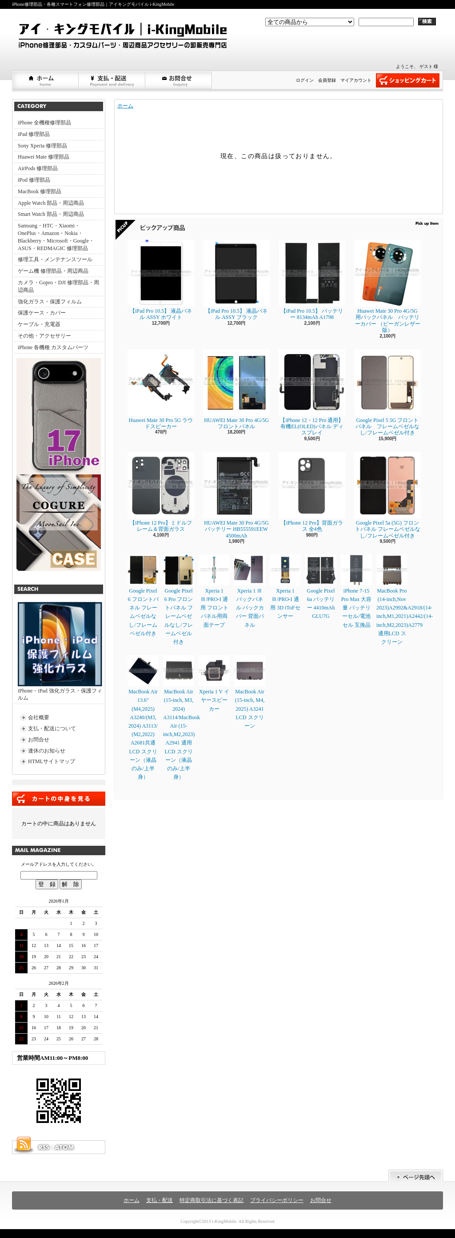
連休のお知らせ (46, 751)
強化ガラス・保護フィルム (50, 302)
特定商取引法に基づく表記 (211, 1200)
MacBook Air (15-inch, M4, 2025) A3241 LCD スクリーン (249, 692)
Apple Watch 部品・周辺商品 (51, 203)
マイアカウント (355, 80)
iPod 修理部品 (34, 180)
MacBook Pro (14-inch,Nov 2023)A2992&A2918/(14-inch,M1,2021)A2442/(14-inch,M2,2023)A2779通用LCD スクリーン (404, 599)
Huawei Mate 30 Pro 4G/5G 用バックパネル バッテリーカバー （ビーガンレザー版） (387, 286)
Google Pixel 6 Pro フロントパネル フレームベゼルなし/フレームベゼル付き (178, 599)
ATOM (65, 1147)
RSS (43, 1147)
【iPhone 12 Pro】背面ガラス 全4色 (312, 492)
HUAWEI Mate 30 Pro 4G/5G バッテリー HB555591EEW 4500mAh (236, 495)
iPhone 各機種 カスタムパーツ (53, 347)
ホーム (45, 80)
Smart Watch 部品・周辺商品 (51, 214)
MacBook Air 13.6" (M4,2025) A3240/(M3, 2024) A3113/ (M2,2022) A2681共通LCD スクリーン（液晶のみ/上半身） (143, 717)
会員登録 (327, 80)
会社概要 (38, 717)
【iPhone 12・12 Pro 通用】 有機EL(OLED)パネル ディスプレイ (312, 392)
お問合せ (179, 80)
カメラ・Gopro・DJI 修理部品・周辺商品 (58, 286)
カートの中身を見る (58, 799)
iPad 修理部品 (34, 134)
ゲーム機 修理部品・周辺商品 (53, 271)
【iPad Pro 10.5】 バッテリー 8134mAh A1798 (312, 280)
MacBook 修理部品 (39, 191)
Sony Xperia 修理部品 (42, 146)
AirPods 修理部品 (38, 168)
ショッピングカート (407, 80)
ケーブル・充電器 (39, 324)
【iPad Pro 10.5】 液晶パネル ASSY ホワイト (161, 280)
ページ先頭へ (415, 1176)
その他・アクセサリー (44, 336)
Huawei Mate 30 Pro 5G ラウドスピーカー (161, 389)
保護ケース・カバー (42, 313)
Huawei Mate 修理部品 (43, 157)
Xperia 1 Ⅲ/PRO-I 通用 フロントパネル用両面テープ (214, 591)
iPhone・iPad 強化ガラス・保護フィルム (60, 651)
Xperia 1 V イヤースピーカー (214, 683)
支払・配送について (112, 80)
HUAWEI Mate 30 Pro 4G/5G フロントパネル (236, 389)
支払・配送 (159, 1200)
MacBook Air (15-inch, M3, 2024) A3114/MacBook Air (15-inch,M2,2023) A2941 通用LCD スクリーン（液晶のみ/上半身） (181, 717)
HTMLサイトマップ (51, 761)
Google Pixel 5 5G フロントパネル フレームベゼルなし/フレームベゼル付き (387, 392)
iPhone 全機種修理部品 (44, 122)
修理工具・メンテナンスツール (55, 259)
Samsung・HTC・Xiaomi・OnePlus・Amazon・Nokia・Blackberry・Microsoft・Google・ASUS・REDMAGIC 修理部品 (56, 237)
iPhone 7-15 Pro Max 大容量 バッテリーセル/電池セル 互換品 (356, 591)
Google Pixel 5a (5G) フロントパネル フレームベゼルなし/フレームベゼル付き (387, 495)
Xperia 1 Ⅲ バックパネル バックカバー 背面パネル (249, 591)
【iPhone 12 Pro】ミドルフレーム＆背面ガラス (161, 492)
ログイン (305, 80)
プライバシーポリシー (276, 1200)
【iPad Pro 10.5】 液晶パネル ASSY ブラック (236, 280)
